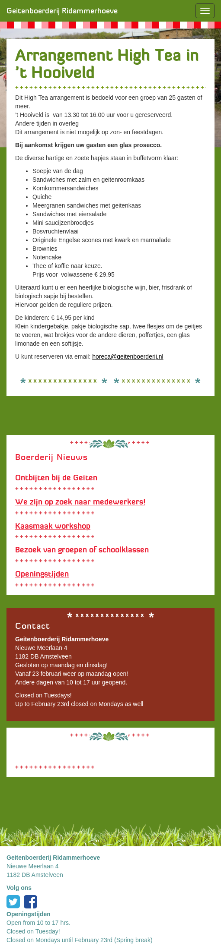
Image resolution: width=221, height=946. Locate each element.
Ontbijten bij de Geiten (56, 477)
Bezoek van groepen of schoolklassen (82, 550)
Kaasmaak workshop (52, 526)
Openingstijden (42, 574)
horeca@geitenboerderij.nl (127, 356)
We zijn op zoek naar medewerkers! (80, 502)
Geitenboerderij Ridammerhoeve (62, 11)
